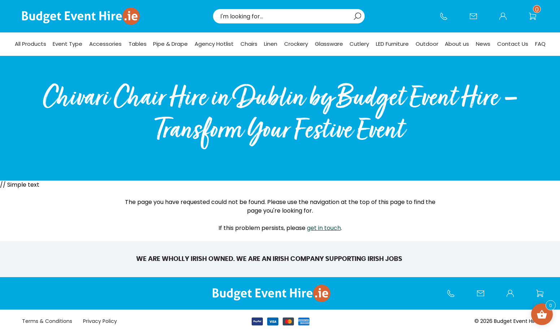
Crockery (296, 44)
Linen (270, 44)
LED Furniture (392, 44)
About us (457, 44)
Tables (138, 44)
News (483, 44)
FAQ (540, 44)
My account (506, 20)
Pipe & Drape (170, 44)
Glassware (329, 44)
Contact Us (477, 20)
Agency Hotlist (214, 44)
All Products (30, 44)
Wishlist (536, 20)
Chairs (248, 44)
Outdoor (427, 44)
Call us (447, 20)
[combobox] (285, 16)
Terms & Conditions (47, 321)
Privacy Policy (100, 321)
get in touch (324, 228)
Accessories (105, 44)
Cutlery (359, 44)
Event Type (67, 44)
